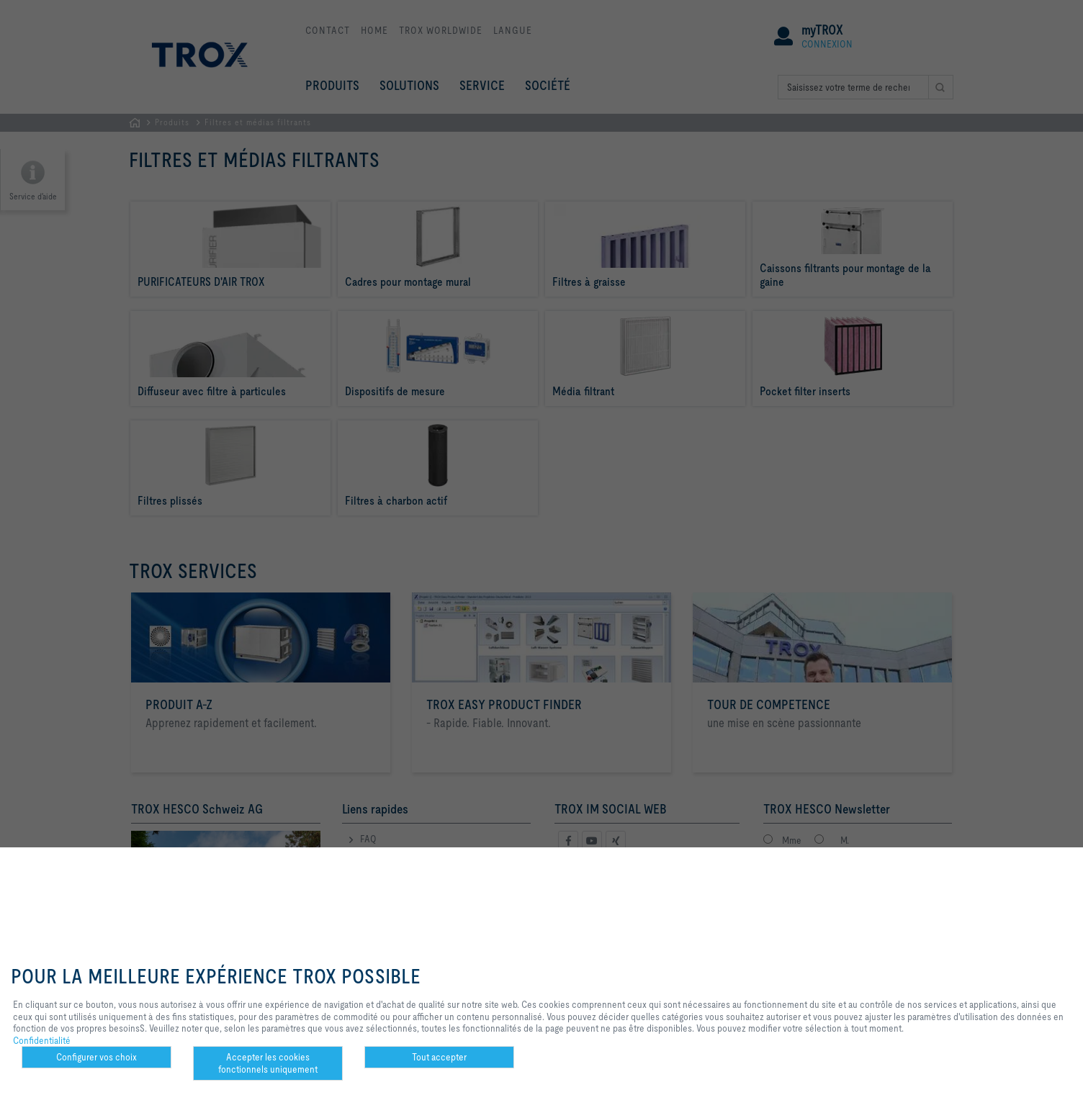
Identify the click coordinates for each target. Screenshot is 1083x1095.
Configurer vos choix (96, 1057)
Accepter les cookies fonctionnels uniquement (268, 1063)
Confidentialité (42, 1040)
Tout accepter (439, 1057)
